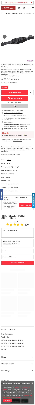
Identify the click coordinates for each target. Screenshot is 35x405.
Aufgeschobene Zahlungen (11, 124)
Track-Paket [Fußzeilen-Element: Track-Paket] (5, 337)
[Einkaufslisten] (23, 8)
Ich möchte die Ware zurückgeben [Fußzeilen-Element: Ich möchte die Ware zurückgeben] (12, 343)
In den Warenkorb (15, 92)
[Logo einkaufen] (8, 8)
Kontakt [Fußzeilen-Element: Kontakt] (3, 349)
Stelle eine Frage (26, 205)
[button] (5, 37)
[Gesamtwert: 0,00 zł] (28, 8)
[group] (17, 41)
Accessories (28, 13)
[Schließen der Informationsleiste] (31, 3)
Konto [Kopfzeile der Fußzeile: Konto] (3, 357)
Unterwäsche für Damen (17, 13)
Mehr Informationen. (17, 141)
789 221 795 (5, 381)
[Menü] (33, 8)
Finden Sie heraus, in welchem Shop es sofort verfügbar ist (16, 118)
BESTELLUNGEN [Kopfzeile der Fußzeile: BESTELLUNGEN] (8, 330)
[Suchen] (19, 8)
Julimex (9, 160)
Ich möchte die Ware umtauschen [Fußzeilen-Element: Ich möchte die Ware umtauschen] (12, 346)
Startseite (8, 13)
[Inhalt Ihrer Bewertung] (17, 233)
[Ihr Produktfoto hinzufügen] (15, 244)
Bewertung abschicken (17, 262)
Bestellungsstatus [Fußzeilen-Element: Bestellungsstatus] (7, 334)
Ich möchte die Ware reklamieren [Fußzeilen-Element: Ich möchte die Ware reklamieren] (12, 340)
